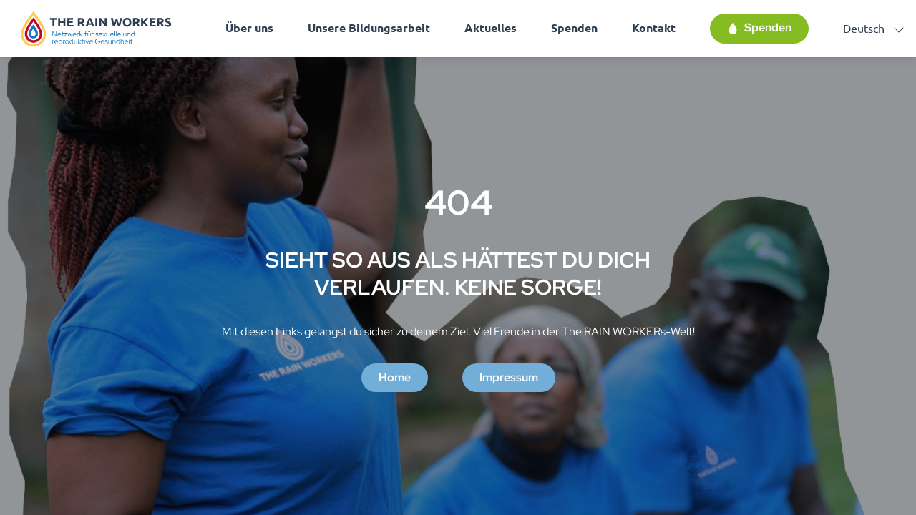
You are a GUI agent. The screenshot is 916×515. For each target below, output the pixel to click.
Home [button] (395, 377)
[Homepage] (96, 28)
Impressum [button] (508, 377)
